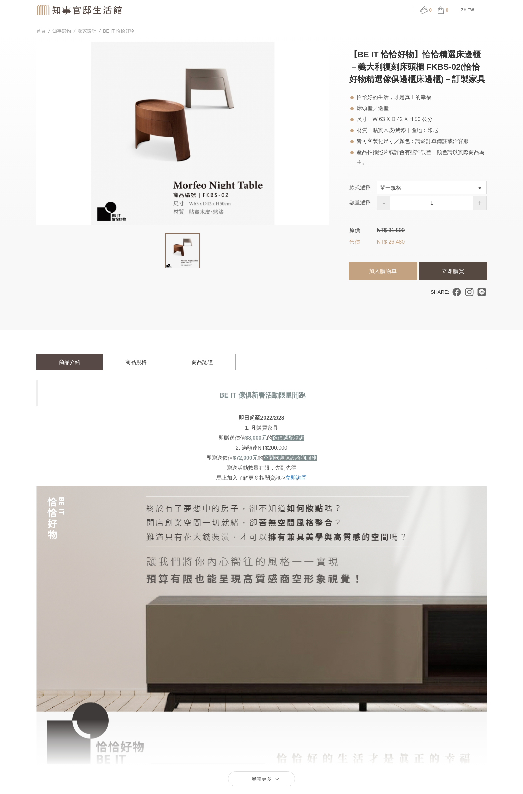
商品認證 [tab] (202, 362)
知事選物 (169, 10)
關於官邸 (213, 10)
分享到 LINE (482, 292)
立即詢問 (296, 478)
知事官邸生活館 (80, 9)
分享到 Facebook (457, 292)
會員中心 (391, 10)
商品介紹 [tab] (69, 362)
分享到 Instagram (469, 292)
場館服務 (258, 10)
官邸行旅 (347, 10)
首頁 (41, 31)
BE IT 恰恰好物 (119, 31)
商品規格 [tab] (136, 362)
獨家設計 (87, 31)
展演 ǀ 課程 (302, 10)
